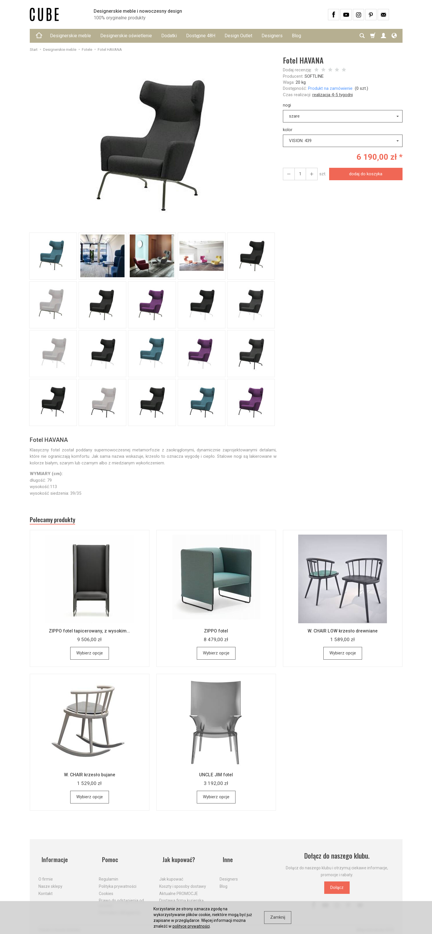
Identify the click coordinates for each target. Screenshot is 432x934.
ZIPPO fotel (216, 633)
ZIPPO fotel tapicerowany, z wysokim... (89, 633)
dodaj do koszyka (363, 173)
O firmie (45, 874)
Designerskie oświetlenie (126, 35)
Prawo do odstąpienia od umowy (121, 898)
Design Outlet (238, 35)
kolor (287, 129)
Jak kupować (171, 874)
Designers (272, 35)
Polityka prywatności (117, 881)
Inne (225, 858)
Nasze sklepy (50, 881)
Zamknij (277, 917)
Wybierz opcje (89, 655)
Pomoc (107, 858)
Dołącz (337, 889)
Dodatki (169, 35)
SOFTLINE (314, 76)
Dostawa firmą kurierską (181, 895)
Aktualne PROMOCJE (178, 888)
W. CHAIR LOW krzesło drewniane (343, 633)
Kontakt (45, 888)
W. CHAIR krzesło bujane (89, 777)
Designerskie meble (70, 35)
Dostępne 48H (200, 35)
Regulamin (108, 874)
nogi (287, 105)
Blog (296, 35)
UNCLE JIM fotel (216, 777)
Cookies (106, 888)
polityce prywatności (191, 926)
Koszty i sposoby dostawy (182, 881)
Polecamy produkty (57, 521)
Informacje (52, 858)
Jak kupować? (177, 858)
